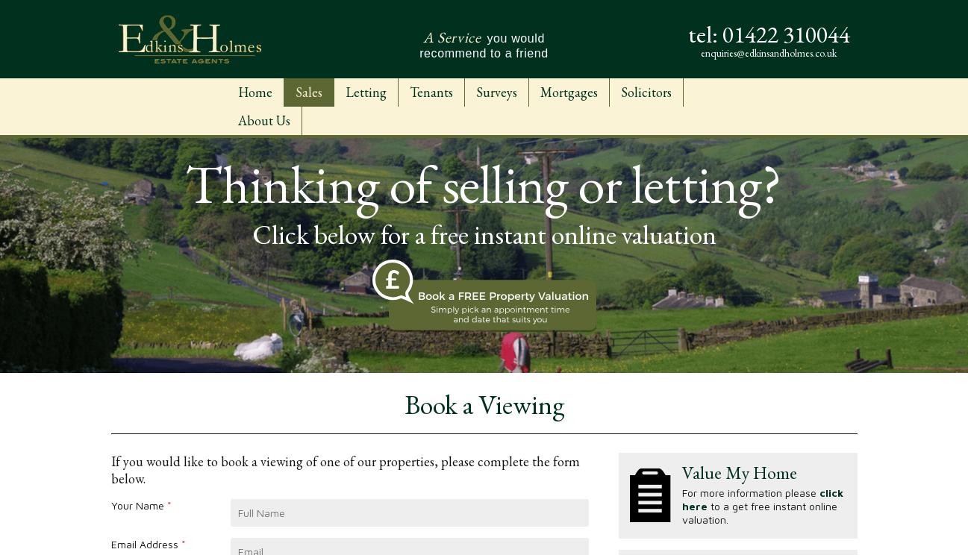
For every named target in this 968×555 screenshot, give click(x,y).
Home (255, 92)
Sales (309, 92)
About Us (264, 120)
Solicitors (646, 92)
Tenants (431, 92)
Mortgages (569, 92)
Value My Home (739, 472)
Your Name (141, 505)
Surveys (496, 92)
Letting (366, 92)
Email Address (148, 544)
